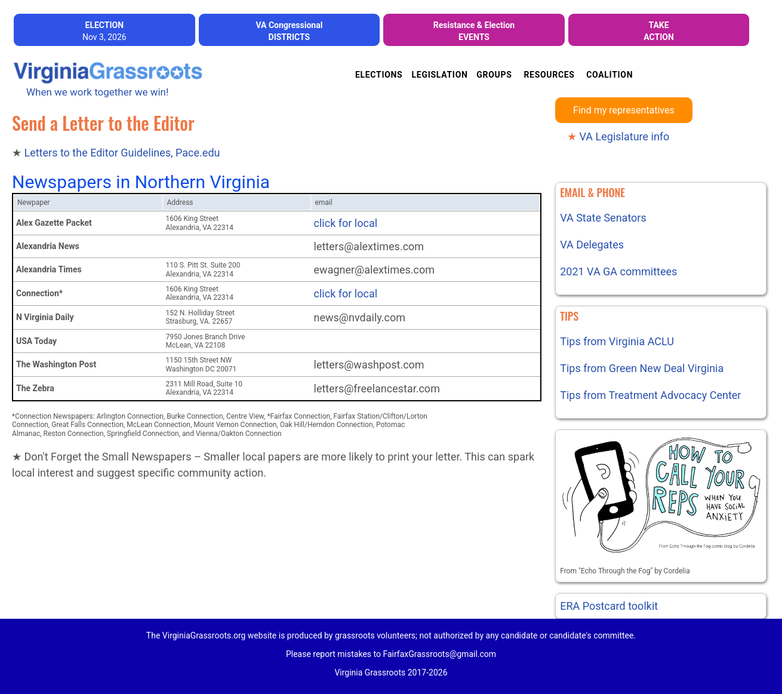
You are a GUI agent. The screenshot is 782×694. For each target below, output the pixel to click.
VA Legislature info (618, 136)
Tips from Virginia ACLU (617, 341)
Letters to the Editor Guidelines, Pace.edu (122, 152)
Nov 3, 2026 (104, 31)
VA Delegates (592, 244)
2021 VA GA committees (618, 271)
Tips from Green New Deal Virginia (641, 368)
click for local (346, 223)
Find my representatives (624, 110)
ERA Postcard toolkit (609, 606)
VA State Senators (603, 217)
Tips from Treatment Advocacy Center (650, 395)
